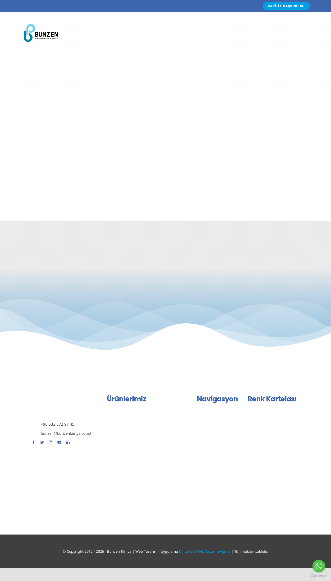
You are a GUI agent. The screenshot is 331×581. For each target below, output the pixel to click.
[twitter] (42, 442)
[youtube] (59, 442)
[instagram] (50, 442)
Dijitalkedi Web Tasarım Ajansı (204, 551)
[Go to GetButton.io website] (319, 575)
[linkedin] (68, 442)
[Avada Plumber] (40, 24)
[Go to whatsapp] (319, 566)
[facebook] (33, 442)
